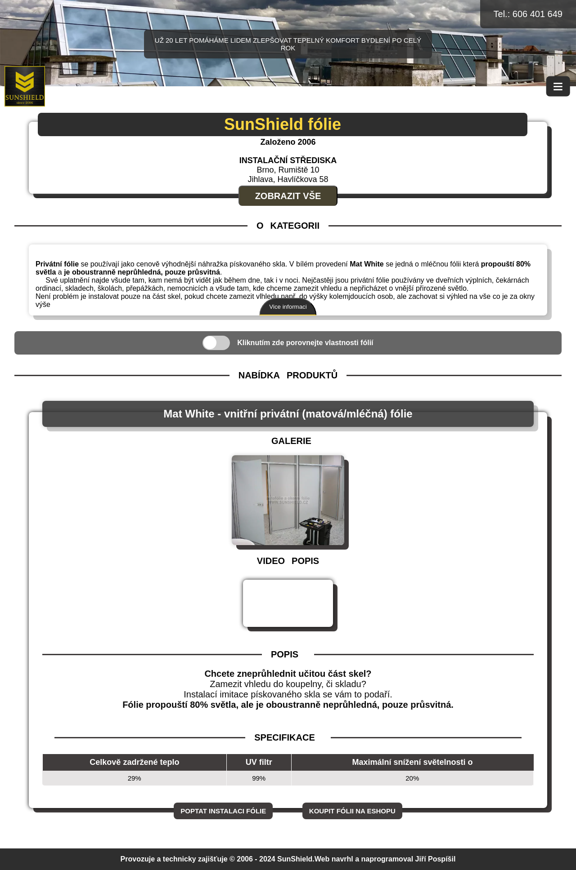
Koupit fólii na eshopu (352, 811)
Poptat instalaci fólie (223, 811)
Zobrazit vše (288, 196)
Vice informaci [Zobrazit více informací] (287, 306)
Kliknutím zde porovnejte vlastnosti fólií (305, 342)
